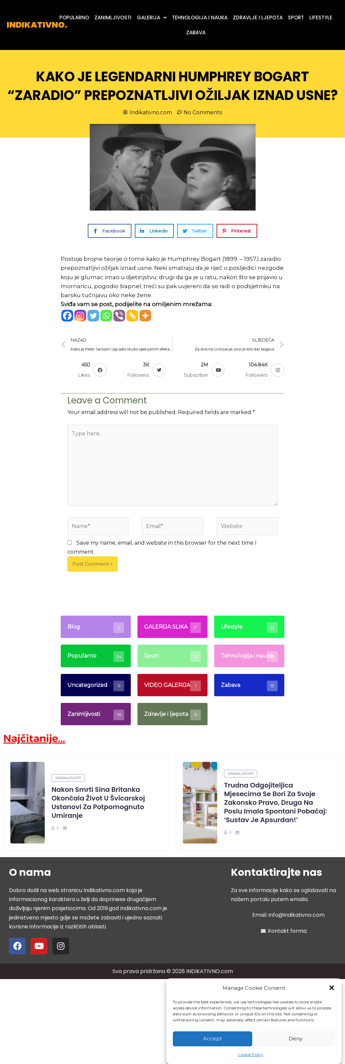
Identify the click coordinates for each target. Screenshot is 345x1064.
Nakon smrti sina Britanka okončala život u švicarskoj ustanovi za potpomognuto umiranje (98, 802)
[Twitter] (93, 315)
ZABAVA (196, 32)
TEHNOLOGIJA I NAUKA (200, 17)
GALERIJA (151, 17)
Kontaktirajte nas (276, 872)
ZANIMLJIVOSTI (112, 17)
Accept (212, 1038)
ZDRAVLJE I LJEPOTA (258, 17)
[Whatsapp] (106, 315)
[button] (331, 987)
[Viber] (119, 315)
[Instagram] (80, 315)
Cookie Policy (251, 1054)
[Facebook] (67, 315)
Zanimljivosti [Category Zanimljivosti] (68, 778)
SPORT (296, 17)
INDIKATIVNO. (37, 25)
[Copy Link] (132, 315)
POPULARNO (74, 17)
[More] (145, 315)
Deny (295, 1038)
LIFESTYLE (320, 17)
